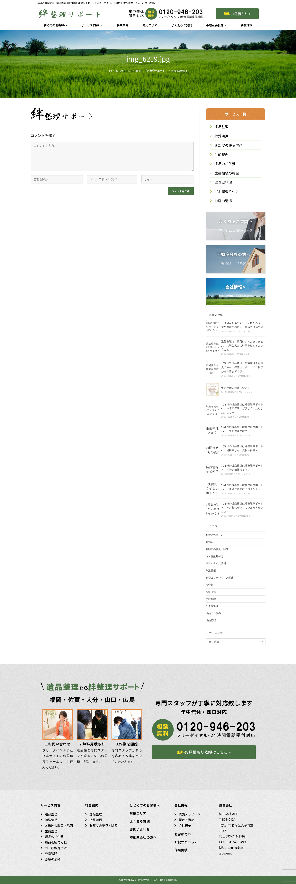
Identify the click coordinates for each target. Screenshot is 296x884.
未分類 (209, 584)
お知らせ (211, 542)
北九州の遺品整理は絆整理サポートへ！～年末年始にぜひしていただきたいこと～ (242, 408)
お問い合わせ (140, 829)
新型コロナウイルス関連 (220, 577)
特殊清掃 (211, 592)
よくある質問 (140, 821)
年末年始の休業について (235, 387)
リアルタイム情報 (216, 563)
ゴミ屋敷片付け (214, 556)
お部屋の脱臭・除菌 (217, 549)
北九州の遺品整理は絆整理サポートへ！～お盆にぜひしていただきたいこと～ (242, 507)
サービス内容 (92, 25)
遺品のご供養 (213, 613)
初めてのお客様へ (55, 25)
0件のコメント (244, 331)
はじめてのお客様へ (145, 805)
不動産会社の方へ (143, 837)
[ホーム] (110, 70)
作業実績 (211, 570)
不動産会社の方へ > (235, 254)
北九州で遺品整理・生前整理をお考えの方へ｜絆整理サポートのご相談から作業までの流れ (242, 367)
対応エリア (149, 25)
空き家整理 (212, 606)
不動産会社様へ (216, 25)
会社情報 (246, 25)
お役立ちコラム (214, 535)
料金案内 (122, 25)
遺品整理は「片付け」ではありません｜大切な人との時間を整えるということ (242, 345)
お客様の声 (182, 834)
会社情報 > (235, 287)
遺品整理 (211, 620)
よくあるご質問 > (235, 221)
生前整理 (211, 599)
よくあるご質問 (181, 25)
